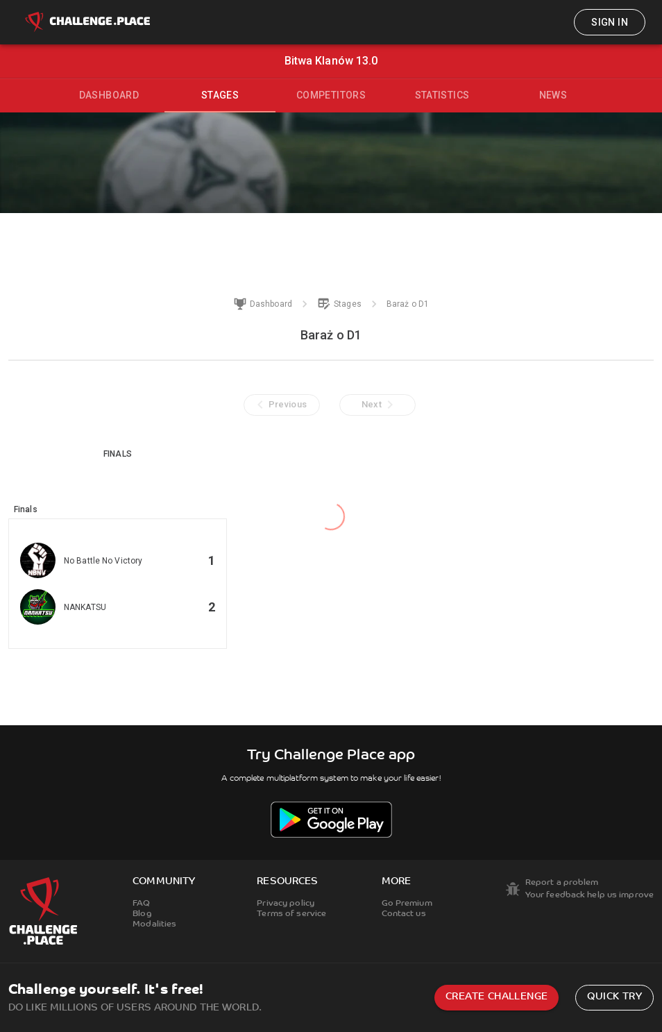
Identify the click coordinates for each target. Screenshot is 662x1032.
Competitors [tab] (331, 95)
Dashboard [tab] (109, 95)
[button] (117, 583)
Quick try (614, 997)
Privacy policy (285, 903)
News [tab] (553, 95)
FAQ (141, 903)
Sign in (609, 22)
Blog (142, 914)
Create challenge (496, 997)
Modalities (154, 924)
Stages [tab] (220, 95)
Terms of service (291, 914)
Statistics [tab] (442, 95)
